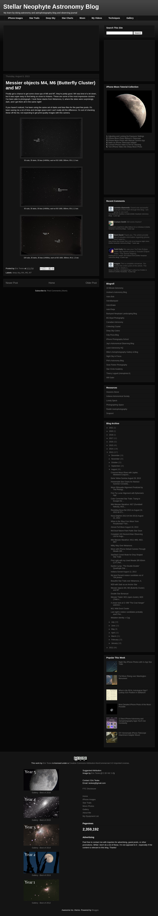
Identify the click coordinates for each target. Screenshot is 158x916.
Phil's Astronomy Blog (115, 361)
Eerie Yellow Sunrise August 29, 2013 (126, 478)
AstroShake (111, 305)
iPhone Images (15, 18)
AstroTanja (110, 309)
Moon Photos (88, 806)
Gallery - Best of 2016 (41, 792)
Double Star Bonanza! (119, 594)
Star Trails (34, 18)
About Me (87, 813)
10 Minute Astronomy (114, 288)
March (114, 636)
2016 (111, 442)
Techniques (114, 18)
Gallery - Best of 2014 (41, 848)
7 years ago (130, 229)
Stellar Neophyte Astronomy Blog (51, 6)
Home (52, 283)
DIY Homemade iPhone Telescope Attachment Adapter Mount (132, 734)
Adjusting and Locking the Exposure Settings (126, 136)
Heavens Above (112, 392)
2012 (111, 648)
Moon (82, 18)
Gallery (130, 18)
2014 (111, 449)
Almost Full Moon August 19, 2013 (124, 527)
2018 (111, 435)
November (115, 459)
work (38, 763)
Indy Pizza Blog (112, 335)
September (116, 466)
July (113, 622)
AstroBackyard (112, 301)
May (113, 629)
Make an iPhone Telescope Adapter (122, 143)
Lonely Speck (111, 401)
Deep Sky (50, 18)
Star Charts (67, 18)
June (113, 626)
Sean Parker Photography (116, 365)
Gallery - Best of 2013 (41, 875)
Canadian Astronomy (114, 322)
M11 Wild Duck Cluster (120, 609)
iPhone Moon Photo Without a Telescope (124, 138)
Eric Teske (19, 268)
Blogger (95, 910)
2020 (111, 431)
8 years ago (124, 257)
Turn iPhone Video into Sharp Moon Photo (125, 147)
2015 (111, 445)
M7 (30, 273)
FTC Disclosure (89, 789)
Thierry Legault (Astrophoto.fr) (118, 373)
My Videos (97, 18)
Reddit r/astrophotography (116, 409)
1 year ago (116, 216)
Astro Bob (110, 297)
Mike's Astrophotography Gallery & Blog (122, 352)
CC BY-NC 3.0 (107, 773)
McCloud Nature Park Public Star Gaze (126, 531)
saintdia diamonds (122, 208)
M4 (22, 273)
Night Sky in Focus (113, 356)
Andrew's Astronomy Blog (116, 292)
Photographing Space (115, 405)
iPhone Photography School (117, 339)
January (114, 643)
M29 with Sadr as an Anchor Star (124, 584)
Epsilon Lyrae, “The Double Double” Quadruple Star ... (125, 567)
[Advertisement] (51, 47)
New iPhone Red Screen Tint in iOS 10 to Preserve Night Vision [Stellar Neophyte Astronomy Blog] (129, 242)
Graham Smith (120, 222)
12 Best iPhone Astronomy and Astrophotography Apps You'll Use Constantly (132, 721)
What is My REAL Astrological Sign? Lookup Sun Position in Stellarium (133, 691)
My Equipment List (91, 816)
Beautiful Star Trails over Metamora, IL (126, 581)
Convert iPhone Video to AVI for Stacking (124, 145)
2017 (111, 438)
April (113, 633)
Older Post (91, 283)
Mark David (118, 235)
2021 (111, 428)
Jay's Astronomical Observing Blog (120, 343)
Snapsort (110, 413)
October (114, 462)
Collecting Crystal (113, 326)
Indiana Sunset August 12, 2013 (123, 572)
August (114, 469)
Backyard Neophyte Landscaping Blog (121, 314)
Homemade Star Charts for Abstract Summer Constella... (125, 483)
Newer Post (12, 283)
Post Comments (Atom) (57, 291)
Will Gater (110, 378)
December (115, 455)
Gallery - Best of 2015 (41, 820)
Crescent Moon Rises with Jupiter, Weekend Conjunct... (124, 474)
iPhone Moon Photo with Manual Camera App (126, 140)
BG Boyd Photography (115, 318)
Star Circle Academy (114, 369)
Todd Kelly (118, 249)
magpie (117, 264)
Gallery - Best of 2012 (41, 903)
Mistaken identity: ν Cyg (120, 618)
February (115, 640)
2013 (111, 452)
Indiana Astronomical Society (117, 396)
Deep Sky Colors (113, 331)
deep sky (16, 273)
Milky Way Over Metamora (121, 546)
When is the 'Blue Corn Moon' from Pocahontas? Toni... (125, 522)
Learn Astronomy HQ (114, 348)
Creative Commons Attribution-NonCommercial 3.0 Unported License (99, 763)
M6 (26, 273)
